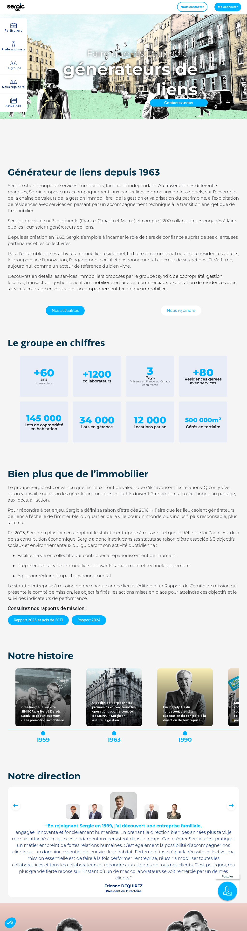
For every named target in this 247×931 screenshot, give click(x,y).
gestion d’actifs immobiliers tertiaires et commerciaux (110, 282)
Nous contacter (192, 7)
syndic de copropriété (181, 276)
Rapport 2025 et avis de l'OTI (38, 620)
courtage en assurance (51, 289)
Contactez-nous (178, 103)
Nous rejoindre (181, 310)
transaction (38, 282)
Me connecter (228, 7)
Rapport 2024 (88, 620)
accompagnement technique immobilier (121, 289)
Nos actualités (65, 310)
